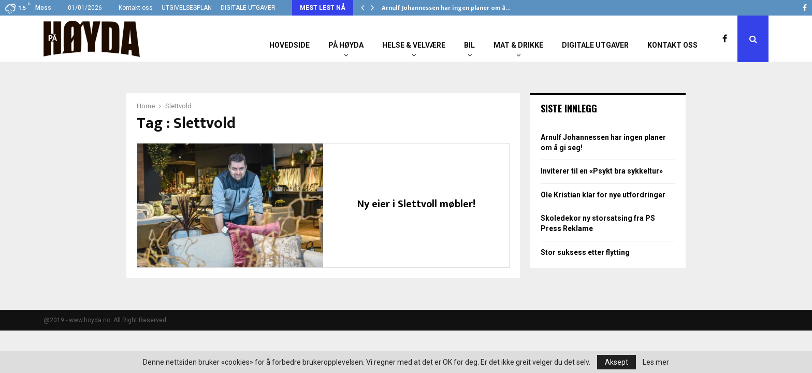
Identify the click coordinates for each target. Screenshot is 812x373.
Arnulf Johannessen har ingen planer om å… (446, 8)
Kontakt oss (136, 7)
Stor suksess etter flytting (585, 252)
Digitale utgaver (595, 45)
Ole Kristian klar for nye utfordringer (603, 195)
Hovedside (289, 45)
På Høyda (346, 45)
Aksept (616, 362)
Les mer (656, 362)
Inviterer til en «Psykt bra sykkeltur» (602, 171)
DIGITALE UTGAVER (248, 7)
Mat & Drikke (518, 45)
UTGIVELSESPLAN (187, 7)
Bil (469, 45)
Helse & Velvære (413, 45)
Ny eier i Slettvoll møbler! (416, 204)
